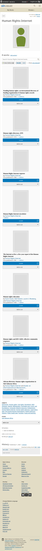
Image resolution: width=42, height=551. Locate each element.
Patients (4, 413)
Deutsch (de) (6, 507)
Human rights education (11, 297)
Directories (5, 404)
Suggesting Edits (25, 488)
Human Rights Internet (13, 95)
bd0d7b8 (36, 540)
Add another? (13, 55)
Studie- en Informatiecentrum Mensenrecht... (17, 387)
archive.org (18, 547)
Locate (21, 100)
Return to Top (25, 476)
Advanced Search (26, 474)
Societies (21, 413)
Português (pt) (6, 521)
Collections (24, 472)
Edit (4, 16)
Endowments (31, 408)
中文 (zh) (5, 531)
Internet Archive (9, 540)
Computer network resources (18, 408)
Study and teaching (30, 413)
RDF (36, 447)
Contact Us (24, 486)
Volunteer (5, 466)
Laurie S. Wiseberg (29, 299)
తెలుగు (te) (5, 527)
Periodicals (27, 404)
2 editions (21, 97)
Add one (10, 436)
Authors (23, 468)
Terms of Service (7, 474)
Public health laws (12, 413)
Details (19, 63)
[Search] (19, 59)
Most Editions (7, 63)
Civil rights (21, 404)
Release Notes (25, 492)
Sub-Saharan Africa (7, 418)
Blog (4, 472)
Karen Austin (9, 299)
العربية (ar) (5, 503)
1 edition (21, 137)
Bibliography (16, 406)
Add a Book (24, 490)
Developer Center (7, 484)
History (38, 16)
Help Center (24, 484)
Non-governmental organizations (15, 411)
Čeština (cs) (6, 505)
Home (23, 464)
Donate (25, 2)
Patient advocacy (30, 411)
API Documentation (8, 486)
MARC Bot (38, 14)
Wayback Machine (9, 547)
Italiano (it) (5, 519)
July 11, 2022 (5, 449)
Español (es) (6, 511)
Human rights (13, 404)
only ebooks (35, 63)
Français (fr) (6, 513)
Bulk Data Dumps (7, 488)
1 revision (24, 444)
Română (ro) (6, 523)
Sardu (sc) (5, 525)
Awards (10, 406)
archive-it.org (8, 549)
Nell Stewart (18, 299)
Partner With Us (7, 468)
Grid (24, 63)
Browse (27, 10)
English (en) (6, 509)
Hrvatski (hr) (6, 517)
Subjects (23, 470)
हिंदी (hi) (4, 515)
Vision (4, 464)
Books (23, 466)
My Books (10, 10)
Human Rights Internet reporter (14, 173)
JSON (39, 447)
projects (14, 545)
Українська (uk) (7, 529)
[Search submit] (34, 6)
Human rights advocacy (23, 410)
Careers (5, 470)
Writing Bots (6, 490)
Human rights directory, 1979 (13, 133)
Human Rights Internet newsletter (14, 214)
